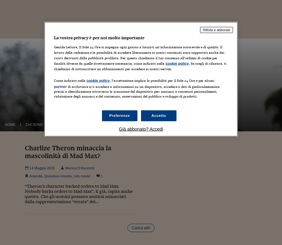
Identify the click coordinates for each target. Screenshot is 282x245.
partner (60, 87)
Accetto (158, 116)
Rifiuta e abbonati (216, 30)
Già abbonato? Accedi (141, 129)
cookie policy (177, 63)
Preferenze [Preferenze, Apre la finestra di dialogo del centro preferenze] (119, 116)
